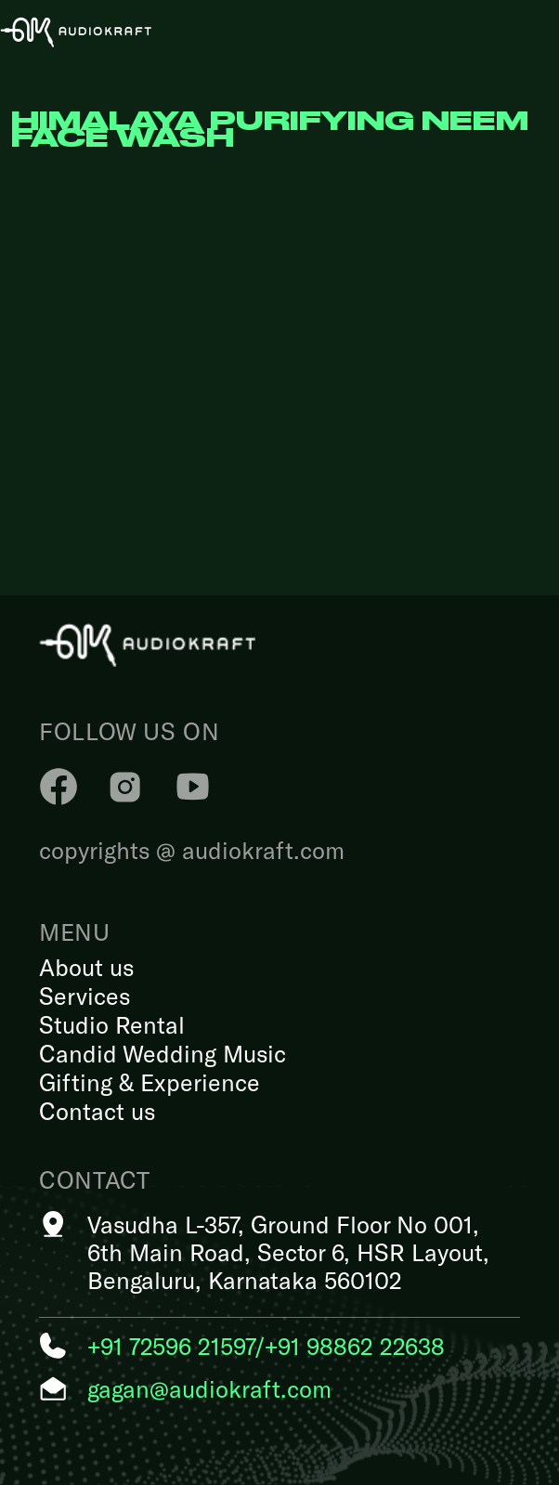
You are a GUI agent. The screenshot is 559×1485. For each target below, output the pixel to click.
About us (86, 967)
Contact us (97, 1111)
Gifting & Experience (149, 1082)
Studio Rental (112, 1024)
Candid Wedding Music (162, 1053)
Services (84, 996)
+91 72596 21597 (170, 1346)
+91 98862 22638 (355, 1346)
